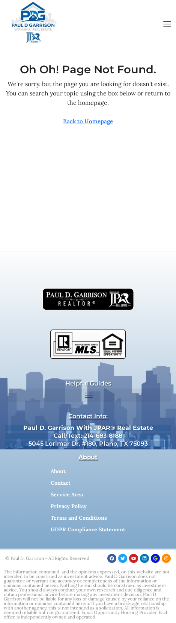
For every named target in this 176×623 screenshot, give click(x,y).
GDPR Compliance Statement (88, 529)
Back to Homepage (88, 121)
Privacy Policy (69, 506)
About (58, 471)
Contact (61, 482)
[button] (167, 24)
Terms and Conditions (79, 517)
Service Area (67, 494)
